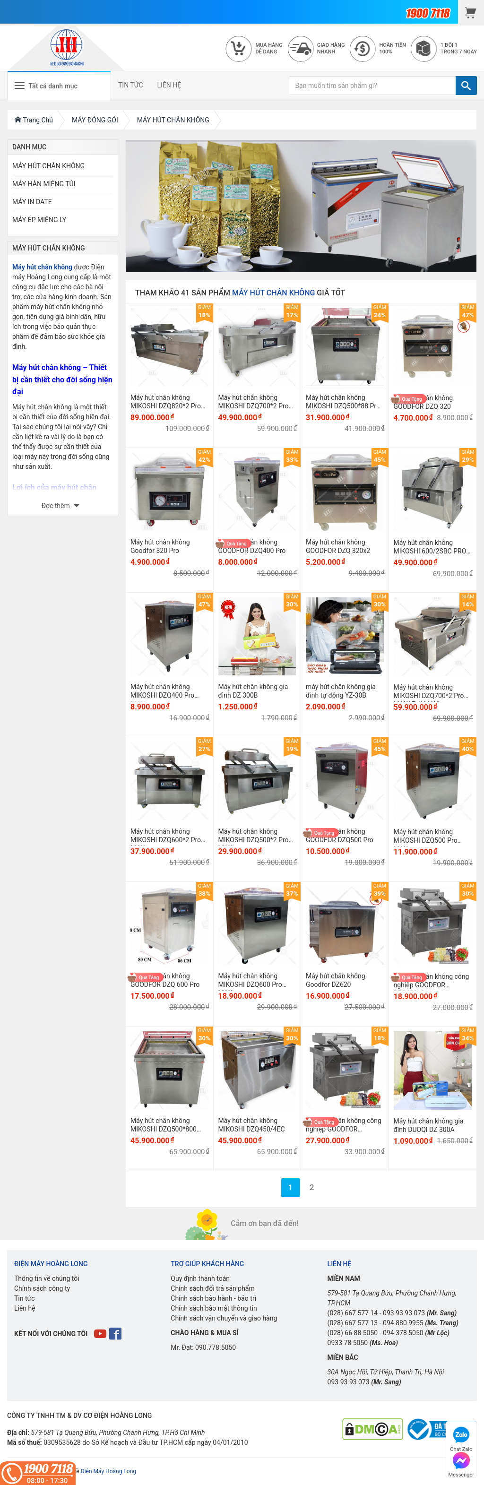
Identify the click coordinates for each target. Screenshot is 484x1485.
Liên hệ (24, 1308)
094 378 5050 (403, 1333)
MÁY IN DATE (32, 202)
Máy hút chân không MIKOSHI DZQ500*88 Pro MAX (343, 406)
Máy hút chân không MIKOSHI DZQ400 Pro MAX (162, 695)
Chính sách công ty (42, 1288)
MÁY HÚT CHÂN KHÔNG (48, 166)
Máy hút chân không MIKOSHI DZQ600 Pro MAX (250, 984)
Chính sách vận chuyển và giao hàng (224, 1318)
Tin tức (24, 1298)
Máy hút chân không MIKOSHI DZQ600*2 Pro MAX (165, 840)
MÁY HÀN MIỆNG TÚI (43, 184)
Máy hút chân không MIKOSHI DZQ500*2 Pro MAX (253, 840)
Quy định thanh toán (200, 1278)
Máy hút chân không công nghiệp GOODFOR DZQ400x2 (431, 985)
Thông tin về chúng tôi (46, 1278)
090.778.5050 (215, 1347)
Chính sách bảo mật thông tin (214, 1308)
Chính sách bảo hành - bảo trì (213, 1298)
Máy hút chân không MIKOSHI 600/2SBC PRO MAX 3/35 (430, 551)
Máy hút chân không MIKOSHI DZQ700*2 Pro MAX (253, 406)
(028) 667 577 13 (353, 1323)
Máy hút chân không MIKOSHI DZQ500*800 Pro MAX (163, 1129)
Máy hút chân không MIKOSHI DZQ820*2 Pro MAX (165, 406)
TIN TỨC (130, 85)
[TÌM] (466, 85)
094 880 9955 (403, 1323)
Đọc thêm (57, 505)
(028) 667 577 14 (353, 1313)
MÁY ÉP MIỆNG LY (39, 220)
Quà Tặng (412, 399)
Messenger (461, 1463)
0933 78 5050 (348, 1343)
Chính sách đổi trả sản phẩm (212, 1288)
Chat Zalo (461, 1438)
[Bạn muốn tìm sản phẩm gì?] (372, 85)
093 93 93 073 (404, 1313)
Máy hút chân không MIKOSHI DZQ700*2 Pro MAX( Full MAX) (429, 695)
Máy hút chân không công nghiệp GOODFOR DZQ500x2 (343, 1129)
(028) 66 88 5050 (353, 1333)
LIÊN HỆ (169, 85)
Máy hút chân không (42, 267)
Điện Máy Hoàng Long (108, 1471)
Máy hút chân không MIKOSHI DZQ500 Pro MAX (426, 840)
